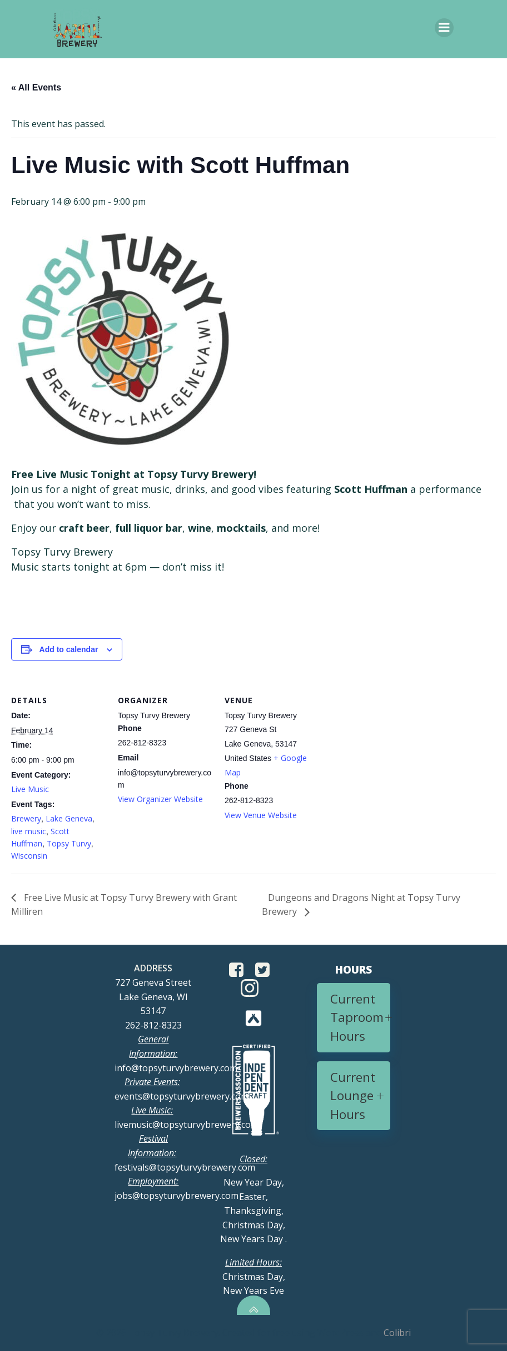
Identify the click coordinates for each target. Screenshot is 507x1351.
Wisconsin (29, 855)
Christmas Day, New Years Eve (253, 1276)
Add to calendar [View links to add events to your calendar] (68, 649)
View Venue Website (261, 815)
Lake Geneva (69, 818)
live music (28, 831)
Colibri (397, 1333)
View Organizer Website (160, 799)
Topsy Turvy (69, 843)
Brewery (26, 818)
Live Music (30, 789)
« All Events (36, 87)
